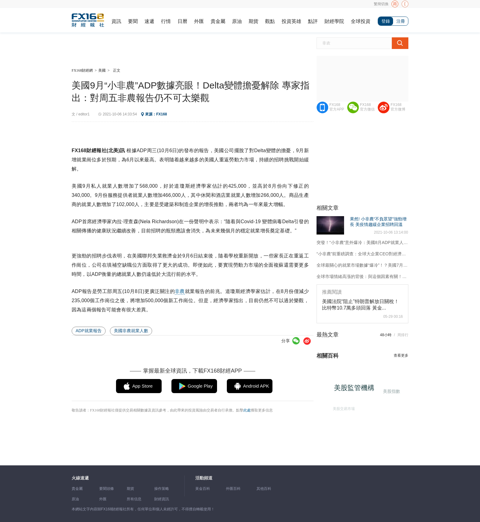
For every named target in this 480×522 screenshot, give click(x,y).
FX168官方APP (336, 107)
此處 (247, 410)
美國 (102, 70)
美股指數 (391, 391)
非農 (180, 291)
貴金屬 (218, 21)
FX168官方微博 (398, 107)
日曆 (182, 21)
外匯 (199, 21)
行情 (166, 21)
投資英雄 (291, 21)
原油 (237, 21)
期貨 (253, 21)
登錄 (385, 21)
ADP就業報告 (89, 330)
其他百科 (264, 488)
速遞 (149, 21)
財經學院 (334, 21)
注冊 (400, 21)
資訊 (116, 21)
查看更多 (401, 355)
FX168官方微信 (367, 107)
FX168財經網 (82, 70)
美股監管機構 (356, 389)
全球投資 (360, 21)
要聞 (133, 21)
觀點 (270, 21)
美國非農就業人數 (131, 330)
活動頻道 (203, 478)
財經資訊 (161, 499)
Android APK (256, 386)
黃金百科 (202, 488)
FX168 (161, 114)
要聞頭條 (106, 488)
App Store (142, 386)
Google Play (200, 386)
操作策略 (161, 488)
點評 (313, 21)
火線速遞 (80, 478)
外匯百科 (233, 488)
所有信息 (134, 499)
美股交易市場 (343, 407)
